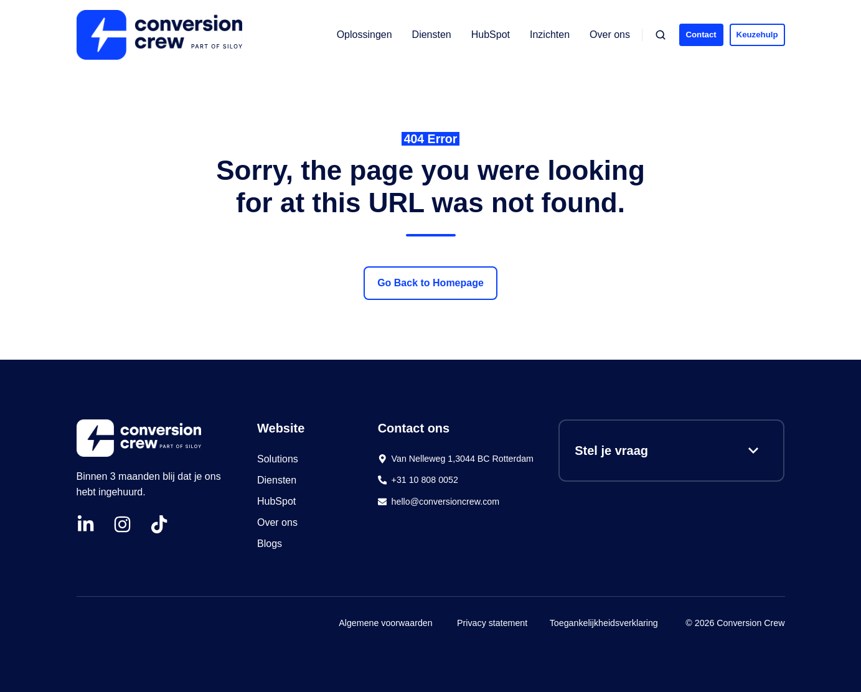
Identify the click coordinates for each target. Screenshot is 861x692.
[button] (660, 35)
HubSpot (490, 34)
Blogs (269, 543)
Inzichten (550, 34)
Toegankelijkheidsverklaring (604, 623)
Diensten (431, 34)
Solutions (277, 459)
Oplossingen (364, 34)
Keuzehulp (757, 34)
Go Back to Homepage (430, 283)
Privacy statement (492, 623)
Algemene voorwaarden (385, 623)
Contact (700, 34)
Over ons (610, 34)
